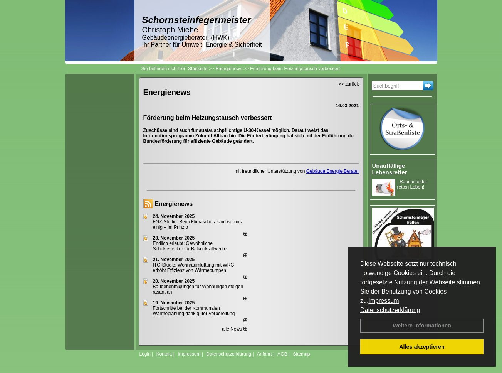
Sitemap (301, 354)
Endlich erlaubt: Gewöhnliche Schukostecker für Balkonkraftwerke (190, 246)
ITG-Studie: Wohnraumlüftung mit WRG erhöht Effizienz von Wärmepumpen (193, 267)
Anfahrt (264, 354)
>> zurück (349, 84)
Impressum (383, 300)
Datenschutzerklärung (390, 310)
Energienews (174, 204)
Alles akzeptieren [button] (422, 347)
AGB (282, 354)
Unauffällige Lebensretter (389, 169)
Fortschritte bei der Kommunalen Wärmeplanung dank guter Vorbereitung (194, 310)
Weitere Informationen (422, 325)
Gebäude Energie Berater (332, 171)
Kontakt (164, 354)
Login (145, 354)
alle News (234, 329)
